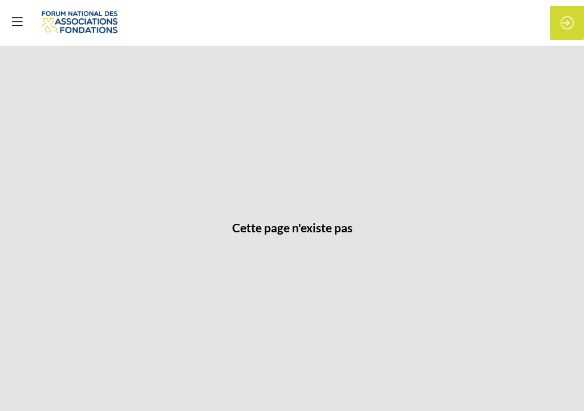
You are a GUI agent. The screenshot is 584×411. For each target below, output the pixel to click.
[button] (17, 21)
